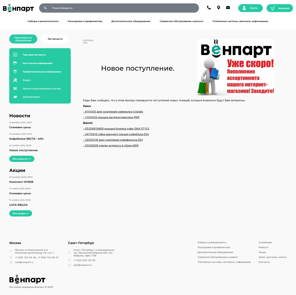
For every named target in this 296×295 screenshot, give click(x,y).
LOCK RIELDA (18, 205)
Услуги (26, 80)
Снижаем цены (20, 127)
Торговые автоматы (34, 54)
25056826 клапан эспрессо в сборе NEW (112, 145)
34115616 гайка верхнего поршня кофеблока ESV (117, 134)
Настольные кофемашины (38, 63)
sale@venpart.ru (24, 262)
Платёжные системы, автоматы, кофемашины (240, 21)
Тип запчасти (55, 38)
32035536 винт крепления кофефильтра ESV (114, 139)
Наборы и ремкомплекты (43, 21)
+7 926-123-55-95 (25, 257)
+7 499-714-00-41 (48, 257)
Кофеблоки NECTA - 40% (26, 138)
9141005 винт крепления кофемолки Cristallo (114, 111)
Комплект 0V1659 (21, 182)
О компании (265, 242)
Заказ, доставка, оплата (273, 257)
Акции (262, 252)
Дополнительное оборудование (130, 21)
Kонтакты (264, 262)
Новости (263, 247)
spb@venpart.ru (83, 265)
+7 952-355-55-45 (84, 260)
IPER (136, 117)
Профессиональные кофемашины (42, 71)
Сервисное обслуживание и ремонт (181, 21)
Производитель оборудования (23, 39)
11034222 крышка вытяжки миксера (109, 117)
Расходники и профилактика (85, 21)
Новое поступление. (23, 150)
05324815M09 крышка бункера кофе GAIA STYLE (117, 128)
